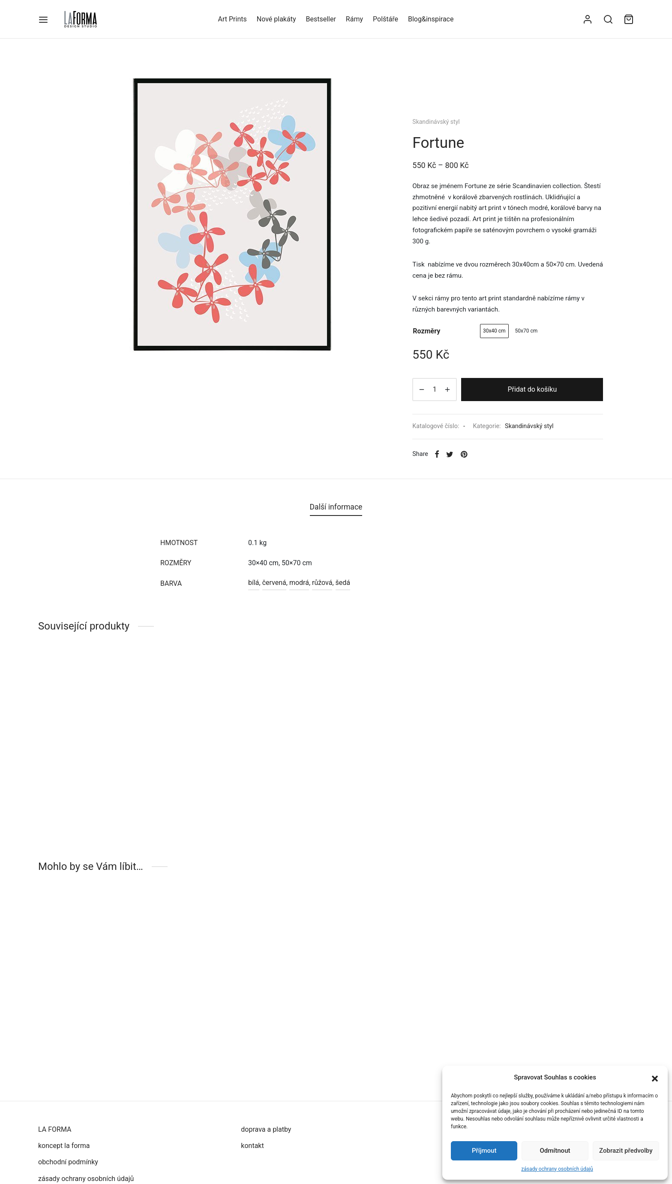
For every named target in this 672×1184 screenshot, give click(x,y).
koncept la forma (64, 1146)
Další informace (336, 507)
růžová (322, 583)
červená (274, 583)
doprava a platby (266, 1129)
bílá (253, 583)
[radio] (494, 331)
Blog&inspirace (430, 19)
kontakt (252, 1146)
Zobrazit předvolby (626, 1150)
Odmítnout (555, 1150)
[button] (655, 1077)
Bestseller (321, 19)
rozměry (426, 331)
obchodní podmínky (68, 1162)
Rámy (354, 19)
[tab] (336, 507)
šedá (343, 583)
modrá (299, 583)
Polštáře (385, 19)
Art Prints (232, 19)
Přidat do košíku (532, 389)
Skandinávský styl (435, 121)
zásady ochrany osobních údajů (557, 1169)
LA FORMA (54, 1129)
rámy (442, 298)
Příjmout (484, 1150)
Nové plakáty (276, 19)
